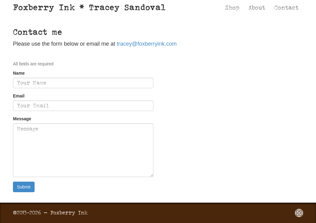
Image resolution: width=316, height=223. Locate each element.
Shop (232, 7)
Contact (286, 7)
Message (22, 118)
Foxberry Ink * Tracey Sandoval (89, 7)
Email (18, 95)
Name (19, 73)
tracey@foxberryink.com (147, 44)
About (256, 7)
